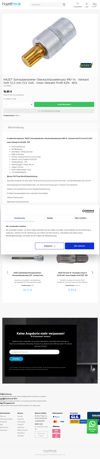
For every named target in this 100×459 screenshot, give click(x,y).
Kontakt (20, 416)
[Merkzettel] (77, 5)
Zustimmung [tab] (19, 218)
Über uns (3, 416)
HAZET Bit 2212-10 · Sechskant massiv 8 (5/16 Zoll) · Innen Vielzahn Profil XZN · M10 (72, 274)
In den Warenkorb (64, 104)
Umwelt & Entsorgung (21, 420)
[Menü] (95, 4)
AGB (1, 424)
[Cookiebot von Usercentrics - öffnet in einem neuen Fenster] (84, 211)
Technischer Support (41, 434)
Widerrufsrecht (22, 430)
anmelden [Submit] (16, 359)
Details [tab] (50, 218)
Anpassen (49, 246)
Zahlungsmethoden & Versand (6, 420)
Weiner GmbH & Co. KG (59, 454)
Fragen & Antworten (20, 426)
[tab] (16, 127)
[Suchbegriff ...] (46, 4)
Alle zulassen (79, 246)
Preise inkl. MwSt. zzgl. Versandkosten (13, 95)
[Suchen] (64, 4)
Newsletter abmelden (21, 434)
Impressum (3, 430)
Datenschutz (4, 427)
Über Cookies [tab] (80, 218)
